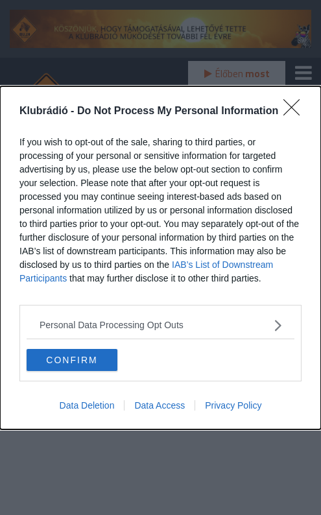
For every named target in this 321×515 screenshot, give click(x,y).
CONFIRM (71, 359)
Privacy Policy (233, 405)
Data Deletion (87, 405)
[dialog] (160, 257)
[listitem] (160, 325)
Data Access (159, 405)
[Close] (295, 111)
